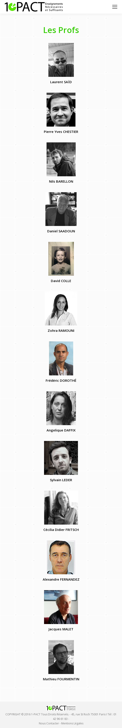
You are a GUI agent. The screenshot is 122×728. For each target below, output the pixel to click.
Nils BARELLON (61, 181)
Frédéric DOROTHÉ (61, 380)
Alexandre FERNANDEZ (61, 579)
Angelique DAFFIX (61, 430)
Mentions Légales (72, 723)
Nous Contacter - (50, 723)
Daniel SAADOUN (61, 231)
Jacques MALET (61, 629)
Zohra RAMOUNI (61, 330)
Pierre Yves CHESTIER (61, 131)
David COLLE (61, 280)
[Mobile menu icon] (114, 6)
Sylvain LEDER (61, 480)
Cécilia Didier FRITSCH (61, 529)
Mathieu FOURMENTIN (61, 679)
